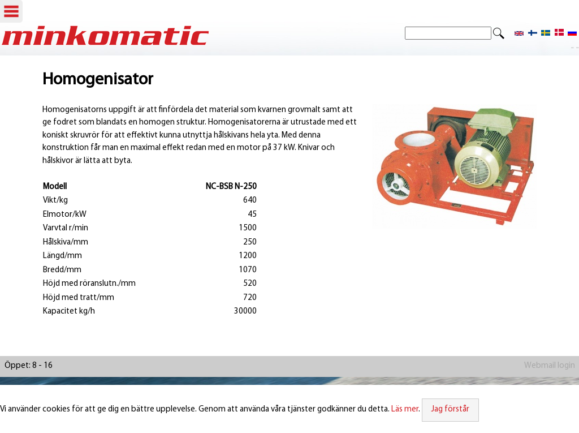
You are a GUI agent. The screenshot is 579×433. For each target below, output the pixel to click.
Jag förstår (450, 409)
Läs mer (404, 409)
